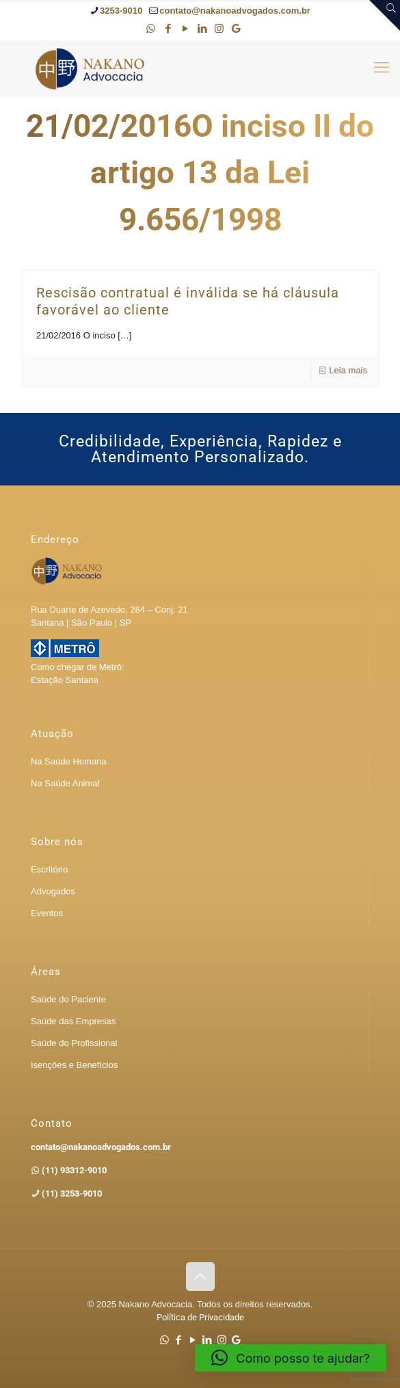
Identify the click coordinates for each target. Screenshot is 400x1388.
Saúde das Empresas (73, 1021)
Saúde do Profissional (74, 1043)
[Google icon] (236, 28)
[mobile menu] (381, 67)
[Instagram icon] (219, 28)
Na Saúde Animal (65, 783)
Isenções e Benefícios (74, 1065)
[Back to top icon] (200, 1276)
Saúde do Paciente (68, 999)
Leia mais (348, 370)
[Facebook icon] (168, 28)
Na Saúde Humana (69, 761)
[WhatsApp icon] (151, 28)
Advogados (53, 891)
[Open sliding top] (384, 15)
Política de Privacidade (200, 1317)
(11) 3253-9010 (71, 1193)
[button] (290, 1358)
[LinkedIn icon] (202, 28)
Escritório (49, 869)
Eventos (47, 913)
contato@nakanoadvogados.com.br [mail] (234, 10)
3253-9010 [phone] (121, 10)
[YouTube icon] (185, 28)
